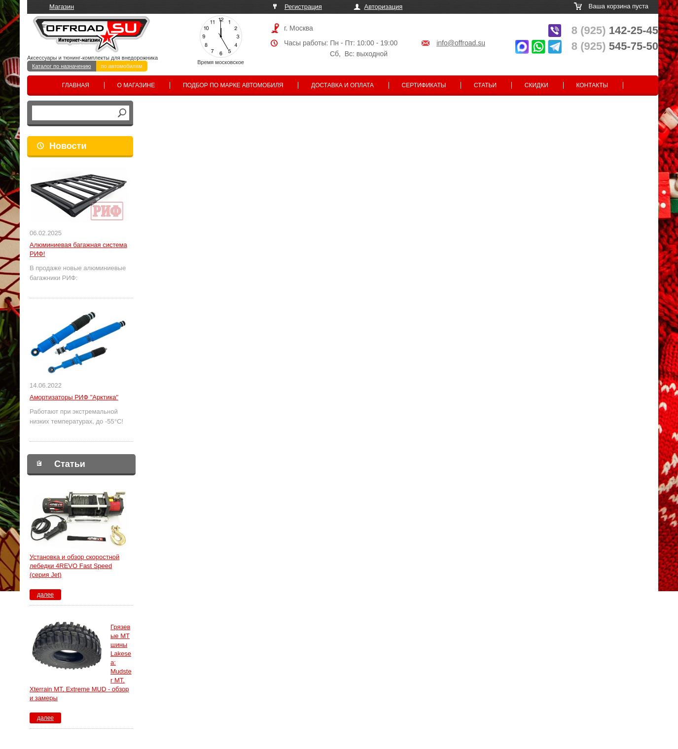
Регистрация (303, 6)
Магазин (61, 6)
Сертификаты (424, 85)
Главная (75, 85)
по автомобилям (122, 66)
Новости (67, 146)
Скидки (536, 85)
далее (45, 594)
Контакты (592, 85)
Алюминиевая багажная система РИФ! (78, 249)
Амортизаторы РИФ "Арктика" (74, 397)
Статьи (485, 85)
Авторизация (383, 6)
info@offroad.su (460, 43)
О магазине (136, 85)
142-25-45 (614, 30)
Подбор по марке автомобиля (233, 85)
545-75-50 (614, 46)
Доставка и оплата (342, 85)
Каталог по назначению (61, 66)
